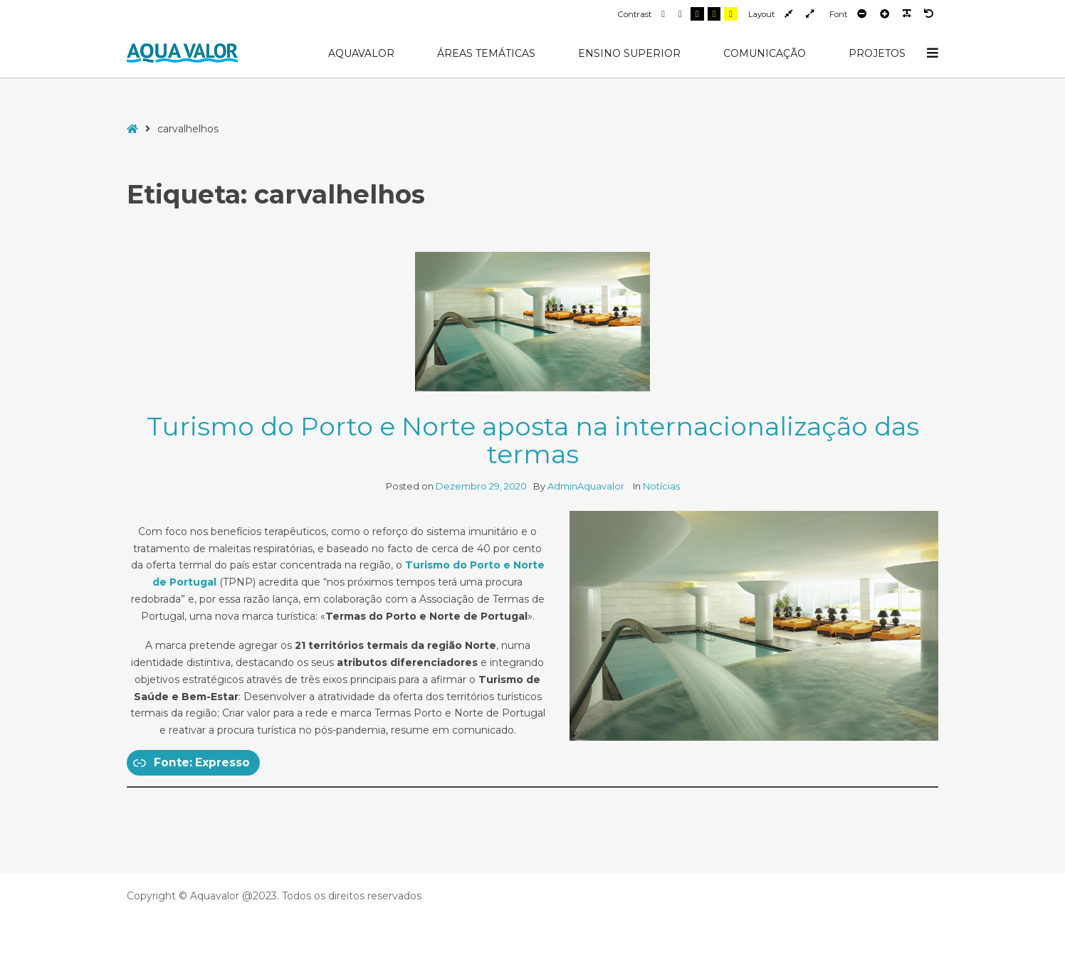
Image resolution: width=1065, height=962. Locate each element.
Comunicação (764, 53)
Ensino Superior (629, 53)
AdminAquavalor (586, 486)
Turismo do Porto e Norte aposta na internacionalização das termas (533, 440)
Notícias (661, 486)
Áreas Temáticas (486, 53)
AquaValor (361, 53)
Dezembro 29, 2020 (481, 486)
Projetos (877, 53)
